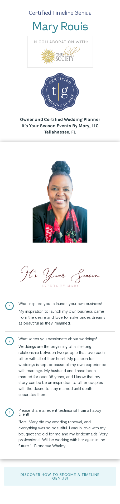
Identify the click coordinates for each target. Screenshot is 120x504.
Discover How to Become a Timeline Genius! (60, 476)
